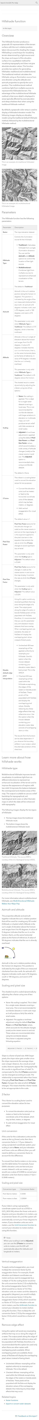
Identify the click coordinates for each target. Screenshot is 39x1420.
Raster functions (12, 1400)
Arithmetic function (27, 1305)
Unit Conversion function (24, 1225)
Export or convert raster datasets (18, 1404)
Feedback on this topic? (27, 1416)
